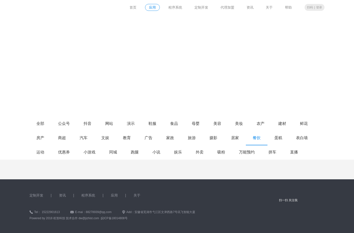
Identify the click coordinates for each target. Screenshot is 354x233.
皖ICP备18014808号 (114, 218)
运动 (40, 152)
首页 (133, 7)
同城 (113, 152)
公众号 (64, 123)
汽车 (84, 138)
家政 (170, 138)
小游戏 (89, 152)
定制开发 (201, 7)
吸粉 (221, 152)
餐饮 (257, 138)
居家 (235, 138)
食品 (174, 123)
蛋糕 (278, 138)
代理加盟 (227, 7)
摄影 (213, 138)
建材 (282, 123)
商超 (62, 138)
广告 (148, 138)
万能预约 (247, 152)
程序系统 (175, 7)
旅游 (192, 138)
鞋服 (152, 123)
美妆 (239, 123)
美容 (217, 123)
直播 (294, 152)
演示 (131, 123)
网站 (109, 123)
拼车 (272, 152)
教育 (127, 138)
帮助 (288, 7)
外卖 (200, 152)
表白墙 (302, 138)
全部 (40, 123)
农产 (261, 123)
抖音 (87, 123)
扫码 (310, 7)
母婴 (196, 123)
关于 (269, 7)
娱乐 (178, 152)
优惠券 (64, 152)
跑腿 (135, 152)
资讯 (250, 7)
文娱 (105, 138)
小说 (156, 152)
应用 (152, 7)
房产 (40, 138)
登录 (319, 7)
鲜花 (304, 123)
